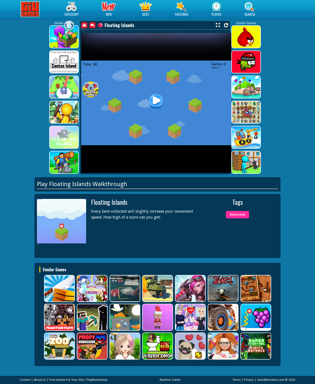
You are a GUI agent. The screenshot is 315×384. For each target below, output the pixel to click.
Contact (25, 380)
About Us (40, 380)
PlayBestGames (97, 380)
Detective (237, 214)
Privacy (249, 380)
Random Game (170, 380)
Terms (236, 380)
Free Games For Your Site (66, 380)
